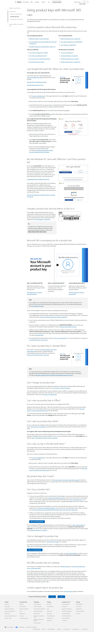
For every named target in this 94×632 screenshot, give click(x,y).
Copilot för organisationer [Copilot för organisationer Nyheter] (9, 608)
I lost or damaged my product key (69, 55)
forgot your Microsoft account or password (38, 355)
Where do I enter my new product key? (39, 38)
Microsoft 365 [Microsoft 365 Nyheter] (7, 613)
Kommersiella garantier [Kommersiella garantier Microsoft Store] (24, 618)
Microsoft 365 (26, 2)
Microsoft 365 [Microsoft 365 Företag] (49, 613)
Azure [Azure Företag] (48, 608)
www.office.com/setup (38, 306)
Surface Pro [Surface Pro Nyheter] (7, 604)
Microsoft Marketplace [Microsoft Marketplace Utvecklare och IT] (66, 613)
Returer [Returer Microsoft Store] (21, 611)
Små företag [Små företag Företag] (49, 620)
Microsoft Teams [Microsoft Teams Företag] (50, 618)
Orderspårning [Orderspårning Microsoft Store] (22, 613)
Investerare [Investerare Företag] (78, 613)
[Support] (19, 2)
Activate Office (39, 335)
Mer (49, 2)
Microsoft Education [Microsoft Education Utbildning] (37, 604)
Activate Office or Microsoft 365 (16, 25)
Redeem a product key (15, 8)
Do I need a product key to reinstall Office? (71, 42)
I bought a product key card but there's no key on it (42, 46)
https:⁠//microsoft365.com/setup (57, 498)
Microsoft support (68, 591)
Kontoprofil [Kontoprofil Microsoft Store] (22, 604)
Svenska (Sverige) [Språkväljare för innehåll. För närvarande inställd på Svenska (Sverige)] (10, 627)
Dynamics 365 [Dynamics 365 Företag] (49, 611)
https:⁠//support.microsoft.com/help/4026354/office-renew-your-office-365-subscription (55, 510)
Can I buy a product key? (67, 52)
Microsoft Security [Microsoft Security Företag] (50, 606)
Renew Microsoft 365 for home (68, 327)
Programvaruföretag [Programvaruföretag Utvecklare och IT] (65, 618)
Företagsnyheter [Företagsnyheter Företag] (79, 608)
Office (31, 2)
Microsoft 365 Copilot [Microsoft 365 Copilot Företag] (51, 615)
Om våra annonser (66, 629)
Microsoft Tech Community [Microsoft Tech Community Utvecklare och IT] (67, 611)
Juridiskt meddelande (51, 629)
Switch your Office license (50, 394)
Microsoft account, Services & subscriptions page (66, 480)
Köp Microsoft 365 (57, 2)
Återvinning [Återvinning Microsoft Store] (22, 615)
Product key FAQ (14, 16)
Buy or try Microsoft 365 (37, 521)
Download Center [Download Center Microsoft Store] (23, 606)
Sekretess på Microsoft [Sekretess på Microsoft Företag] (80, 611)
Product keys (12, 11)
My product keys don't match (36, 62)
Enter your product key (16, 14)
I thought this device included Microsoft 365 (38, 179)
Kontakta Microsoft (36, 629)
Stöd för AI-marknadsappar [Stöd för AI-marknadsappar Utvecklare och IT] (67, 608)
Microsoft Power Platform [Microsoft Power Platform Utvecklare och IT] (66, 615)
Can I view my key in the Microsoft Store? (39, 59)
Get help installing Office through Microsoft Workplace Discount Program (54, 375)
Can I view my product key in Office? (38, 52)
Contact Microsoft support (52, 541)
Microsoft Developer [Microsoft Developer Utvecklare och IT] (65, 604)
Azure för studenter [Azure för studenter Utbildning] (37, 623)
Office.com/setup (65, 566)
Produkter (37, 2)
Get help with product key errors (35, 85)
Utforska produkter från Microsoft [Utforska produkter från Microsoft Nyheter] (11, 615)
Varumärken (59, 629)
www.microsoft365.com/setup (34, 77)
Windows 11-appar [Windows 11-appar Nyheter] (8, 618)
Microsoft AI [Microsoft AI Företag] (49, 604)
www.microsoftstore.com (38, 96)
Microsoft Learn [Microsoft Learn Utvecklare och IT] (65, 606)
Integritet (43, 629)
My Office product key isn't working (70, 59)
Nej (61, 596)
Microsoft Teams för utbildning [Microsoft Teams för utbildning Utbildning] (39, 608)
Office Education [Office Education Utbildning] (37, 613)
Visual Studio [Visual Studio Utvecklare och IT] (64, 620)
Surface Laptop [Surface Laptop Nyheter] (7, 606)
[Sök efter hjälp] (84, 2)
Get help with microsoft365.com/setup (36, 82)
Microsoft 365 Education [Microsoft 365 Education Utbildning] (38, 611)
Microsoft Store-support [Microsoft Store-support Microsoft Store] (24, 608)
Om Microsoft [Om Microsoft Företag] (78, 606)
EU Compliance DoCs (75, 629)
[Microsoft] (10, 2)
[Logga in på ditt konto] (87, 2)
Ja (52, 596)
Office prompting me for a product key (70, 38)
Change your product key (16, 19)
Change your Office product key (62, 388)
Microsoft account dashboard (38, 427)
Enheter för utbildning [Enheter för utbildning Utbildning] (38, 606)
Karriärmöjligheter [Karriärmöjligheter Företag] (79, 604)
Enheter (43, 2)
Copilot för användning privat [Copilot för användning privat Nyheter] (10, 611)
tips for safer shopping (78, 525)
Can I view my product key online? (38, 55)
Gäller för (30, 15)
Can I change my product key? (68, 45)
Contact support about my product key (70, 62)
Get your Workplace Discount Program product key (54, 317)
